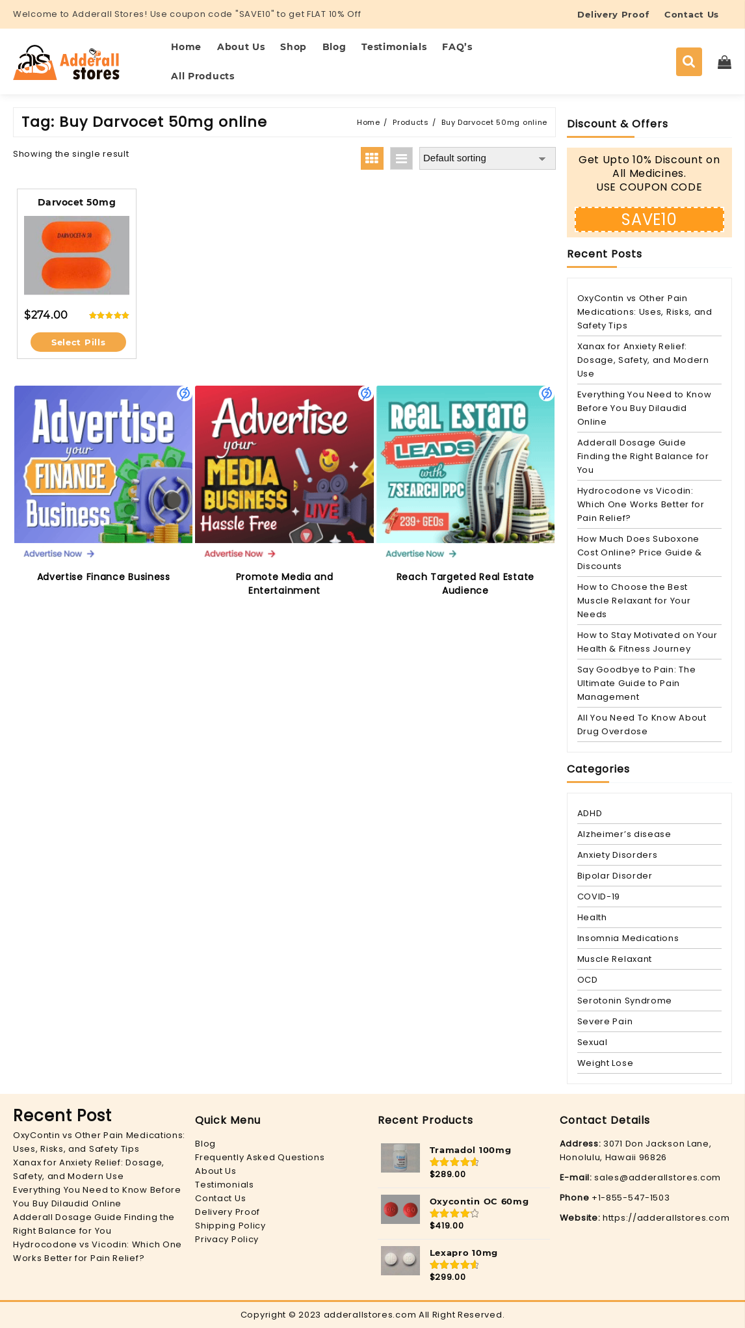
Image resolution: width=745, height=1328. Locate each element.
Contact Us (220, 1198)
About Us (216, 1171)
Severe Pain (605, 1021)
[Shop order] (487, 158)
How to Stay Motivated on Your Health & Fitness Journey (647, 642)
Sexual (592, 1042)
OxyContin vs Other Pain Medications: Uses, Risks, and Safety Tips (644, 312)
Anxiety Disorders (617, 855)
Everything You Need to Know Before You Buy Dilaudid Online (644, 408)
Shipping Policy (230, 1225)
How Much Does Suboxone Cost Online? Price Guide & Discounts (639, 552)
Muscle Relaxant (615, 959)
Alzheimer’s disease (624, 834)
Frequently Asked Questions (259, 1157)
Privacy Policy (227, 1239)
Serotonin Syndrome (625, 1000)
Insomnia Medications (628, 938)
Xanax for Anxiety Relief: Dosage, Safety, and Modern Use (643, 360)
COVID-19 (599, 896)
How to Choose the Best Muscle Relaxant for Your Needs (634, 600)
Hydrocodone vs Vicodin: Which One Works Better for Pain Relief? (641, 504)
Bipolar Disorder (615, 876)
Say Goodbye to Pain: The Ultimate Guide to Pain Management (636, 683)
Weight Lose (605, 1063)
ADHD (590, 813)
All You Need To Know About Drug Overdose (642, 724)
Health (592, 917)
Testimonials (224, 1184)
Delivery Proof (227, 1212)
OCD (587, 980)
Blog (205, 1143)
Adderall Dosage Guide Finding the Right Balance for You (643, 456)
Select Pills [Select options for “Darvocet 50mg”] (78, 342)
